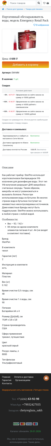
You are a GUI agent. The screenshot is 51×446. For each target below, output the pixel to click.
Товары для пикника (34, 9)
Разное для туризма (15, 9)
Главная (6, 377)
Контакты (7, 383)
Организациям (22, 380)
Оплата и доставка (23, 377)
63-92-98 (28, 399)
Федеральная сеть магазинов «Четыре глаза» (25, 390)
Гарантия (6, 380)
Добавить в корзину (25, 64)
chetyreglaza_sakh (31, 410)
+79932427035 (31, 404)
